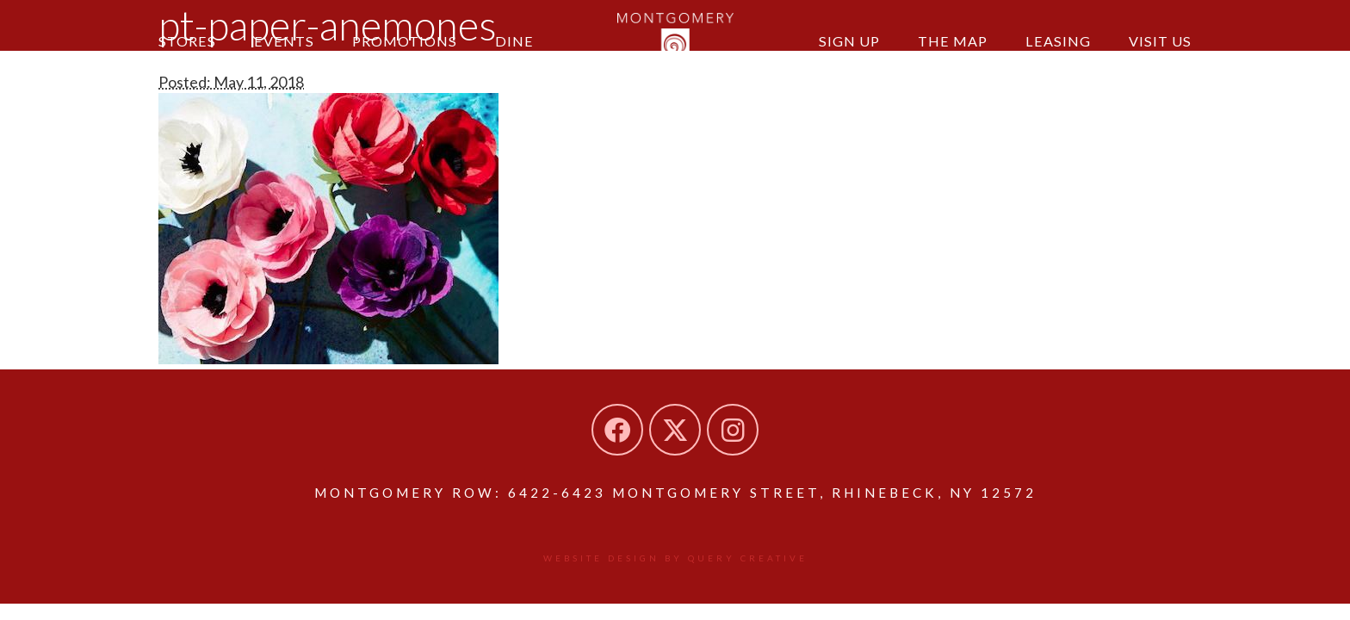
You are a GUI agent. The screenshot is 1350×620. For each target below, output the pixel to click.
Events (284, 41)
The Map (953, 41)
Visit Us (1160, 41)
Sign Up (849, 41)
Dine (514, 41)
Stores (187, 41)
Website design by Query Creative (675, 558)
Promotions (404, 41)
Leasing (1058, 41)
